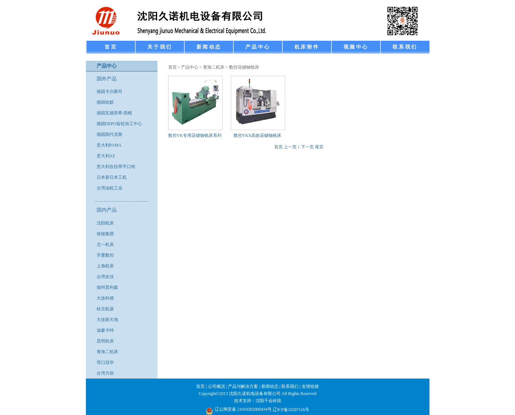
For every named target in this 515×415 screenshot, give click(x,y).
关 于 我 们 (159, 47)
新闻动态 (269, 386)
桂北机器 (105, 308)
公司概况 (216, 386)
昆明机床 (105, 341)
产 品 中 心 (257, 47)
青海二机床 (107, 351)
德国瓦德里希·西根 (114, 112)
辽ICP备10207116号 (291, 409)
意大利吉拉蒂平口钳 (116, 166)
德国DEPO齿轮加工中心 (119, 123)
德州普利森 (107, 287)
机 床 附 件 (307, 47)
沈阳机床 (105, 223)
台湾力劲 (105, 373)
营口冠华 (105, 362)
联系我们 (289, 386)
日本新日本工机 (112, 177)
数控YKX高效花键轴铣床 (258, 135)
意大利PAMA (109, 145)
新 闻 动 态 (208, 47)
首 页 (110, 47)
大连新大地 (107, 319)
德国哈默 (105, 102)
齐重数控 (105, 255)
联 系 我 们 (405, 47)
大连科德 (105, 298)
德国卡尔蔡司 (109, 91)
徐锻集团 (105, 233)
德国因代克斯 (109, 134)
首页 (172, 67)
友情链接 (310, 386)
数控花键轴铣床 (244, 67)
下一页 (307, 146)
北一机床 (105, 244)
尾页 (319, 146)
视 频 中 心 (356, 47)
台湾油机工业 (109, 188)
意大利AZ (106, 155)
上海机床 (105, 265)
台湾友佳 (105, 276)
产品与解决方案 (243, 386)
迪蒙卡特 (105, 330)
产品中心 (189, 67)
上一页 (290, 146)
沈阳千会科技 (268, 400)
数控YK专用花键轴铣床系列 (195, 135)
